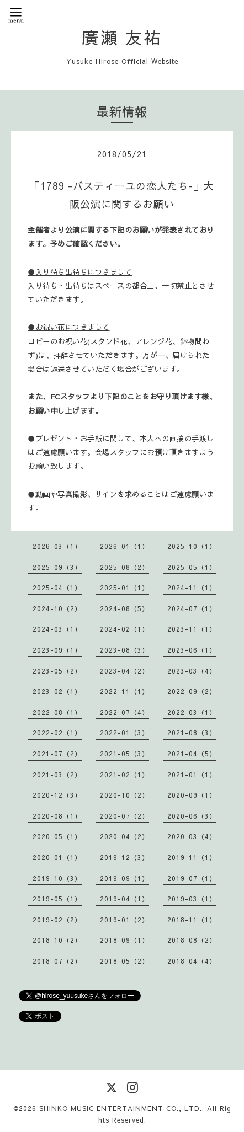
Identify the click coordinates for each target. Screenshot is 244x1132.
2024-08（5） (124, 608)
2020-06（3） (191, 815)
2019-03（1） (191, 898)
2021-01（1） (191, 774)
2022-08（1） (57, 712)
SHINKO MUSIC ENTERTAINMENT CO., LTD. (120, 1108)
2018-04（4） (191, 961)
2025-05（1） (191, 567)
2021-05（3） (124, 753)
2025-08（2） (124, 567)
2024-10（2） (57, 608)
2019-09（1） (124, 878)
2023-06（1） (191, 649)
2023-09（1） (57, 649)
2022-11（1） (124, 691)
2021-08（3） (191, 732)
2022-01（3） (124, 732)
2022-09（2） (191, 691)
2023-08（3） (124, 649)
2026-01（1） (124, 546)
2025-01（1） (124, 587)
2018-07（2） (57, 961)
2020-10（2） (124, 795)
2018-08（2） (191, 940)
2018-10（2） (57, 940)
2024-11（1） (191, 587)
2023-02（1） (57, 691)
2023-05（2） (57, 670)
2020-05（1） (57, 836)
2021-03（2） (57, 774)
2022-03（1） (191, 712)
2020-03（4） (191, 836)
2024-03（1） (57, 628)
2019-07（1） (191, 878)
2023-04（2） (124, 670)
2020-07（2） (124, 815)
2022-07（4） (124, 712)
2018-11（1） (191, 919)
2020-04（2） (124, 836)
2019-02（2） (57, 919)
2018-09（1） (124, 940)
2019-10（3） (57, 878)
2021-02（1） (124, 774)
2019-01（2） (124, 919)
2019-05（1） (57, 898)
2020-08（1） (57, 815)
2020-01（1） (57, 857)
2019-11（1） (191, 857)
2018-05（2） (124, 961)
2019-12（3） (124, 857)
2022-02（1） (57, 732)
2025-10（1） (191, 546)
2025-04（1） (57, 587)
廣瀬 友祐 (122, 37)
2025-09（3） (57, 567)
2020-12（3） (57, 795)
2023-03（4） (191, 670)
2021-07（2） (57, 753)
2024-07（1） (191, 608)
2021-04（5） (191, 753)
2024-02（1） (124, 628)
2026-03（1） (57, 546)
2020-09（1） (191, 795)
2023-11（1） (191, 628)
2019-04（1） (124, 898)
